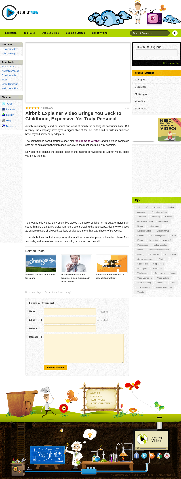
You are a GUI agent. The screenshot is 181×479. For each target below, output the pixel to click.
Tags (137, 200)
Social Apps (140, 87)
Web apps (140, 79)
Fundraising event (158, 235)
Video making (163, 278)
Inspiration (12, 33)
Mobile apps (141, 94)
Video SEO (162, 283)
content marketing (145, 221)
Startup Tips (142, 264)
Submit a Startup (75, 33)
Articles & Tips (50, 33)
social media (170, 254)
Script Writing (100, 33)
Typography (160, 273)
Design (140, 226)
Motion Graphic (160, 245)
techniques (142, 268)
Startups (162, 259)
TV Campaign (143, 273)
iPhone (140, 240)
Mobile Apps (142, 245)
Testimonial (157, 268)
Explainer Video (9, 49)
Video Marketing (144, 283)
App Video (141, 217)
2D (138, 207)
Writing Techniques (164, 287)
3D (147, 207)
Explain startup (163, 231)
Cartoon (168, 217)
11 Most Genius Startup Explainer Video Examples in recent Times (75, 278)
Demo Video (163, 221)
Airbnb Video (8, 66)
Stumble (10, 115)
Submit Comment (55, 367)
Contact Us (96, 396)
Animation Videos (10, 71)
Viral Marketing (143, 287)
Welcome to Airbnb (11, 88)
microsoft (167, 240)
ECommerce (141, 108)
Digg (8, 120)
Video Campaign (10, 84)
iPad (174, 235)
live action (153, 240)
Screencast (154, 254)
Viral (174, 283)
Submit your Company (101, 403)
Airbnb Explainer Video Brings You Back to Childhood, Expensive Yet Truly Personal (73, 116)
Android (157, 207)
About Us (95, 393)
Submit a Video (97, 400)
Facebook (11, 109)
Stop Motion (158, 264)
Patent (140, 250)
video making (8, 53)
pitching (140, 254)
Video (4, 79)
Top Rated (29, 33)
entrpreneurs (154, 226)
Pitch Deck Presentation (159, 250)
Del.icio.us (11, 126)
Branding (156, 217)
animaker (170, 207)
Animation (141, 212)
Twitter (9, 104)
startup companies (145, 259)
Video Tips (140, 101)
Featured (141, 235)
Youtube (140, 292)
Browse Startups (144, 73)
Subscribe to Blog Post (148, 47)
